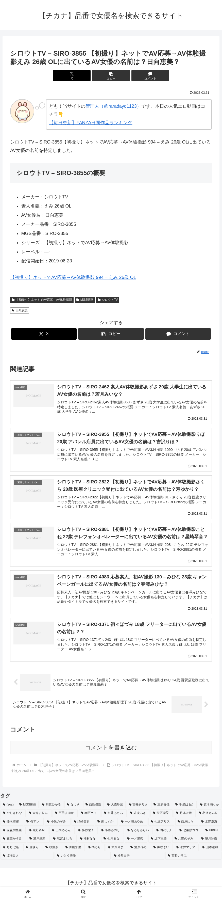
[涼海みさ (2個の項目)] (27, 858)
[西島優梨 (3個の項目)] (93, 807)
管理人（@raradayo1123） (113, 106)
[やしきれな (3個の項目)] (13, 815)
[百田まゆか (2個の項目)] (65, 815)
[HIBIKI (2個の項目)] (212, 832)
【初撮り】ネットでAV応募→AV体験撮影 (42, 300)
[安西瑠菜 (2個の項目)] (161, 815)
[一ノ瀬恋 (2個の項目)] (136, 841)
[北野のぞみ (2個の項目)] (185, 841)
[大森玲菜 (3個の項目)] (115, 807)
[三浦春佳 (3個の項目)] (161, 807)
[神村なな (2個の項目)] (89, 841)
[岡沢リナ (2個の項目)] (165, 832)
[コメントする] (145, 75)
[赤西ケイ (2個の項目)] (90, 815)
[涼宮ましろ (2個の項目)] (63, 841)
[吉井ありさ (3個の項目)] (138, 807)
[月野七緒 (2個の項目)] (11, 850)
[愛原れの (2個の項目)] (139, 850)
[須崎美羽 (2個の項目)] (83, 824)
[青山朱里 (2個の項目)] (74, 850)
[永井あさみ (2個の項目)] (114, 815)
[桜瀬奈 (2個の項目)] (52, 850)
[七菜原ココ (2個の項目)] (189, 832)
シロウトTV (108, 300)
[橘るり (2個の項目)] (95, 850)
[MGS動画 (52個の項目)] (28, 807)
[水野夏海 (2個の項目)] (210, 824)
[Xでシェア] (77, 75)
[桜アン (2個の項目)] (34, 824)
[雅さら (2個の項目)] (32, 850)
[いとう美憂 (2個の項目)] (83, 858)
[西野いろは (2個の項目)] (193, 858)
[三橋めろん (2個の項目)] (62, 832)
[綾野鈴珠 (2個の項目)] (38, 832)
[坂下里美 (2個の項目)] (159, 841)
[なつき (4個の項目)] (73, 807)
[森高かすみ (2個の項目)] (13, 841)
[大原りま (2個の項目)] (116, 850)
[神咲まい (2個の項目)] (162, 850)
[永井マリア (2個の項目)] (186, 850)
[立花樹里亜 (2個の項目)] (13, 832)
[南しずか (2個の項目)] (106, 824)
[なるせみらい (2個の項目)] (139, 832)
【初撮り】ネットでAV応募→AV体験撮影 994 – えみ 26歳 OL (73, 277)
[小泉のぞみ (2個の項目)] (57, 824)
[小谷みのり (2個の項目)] (111, 832)
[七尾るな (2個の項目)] (112, 841)
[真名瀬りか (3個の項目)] (209, 807)
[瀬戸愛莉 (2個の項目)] (38, 841)
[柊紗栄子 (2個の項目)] (87, 832)
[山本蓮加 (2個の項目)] (210, 850)
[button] (111, 75)
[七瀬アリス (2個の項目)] (161, 824)
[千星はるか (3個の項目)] (185, 807)
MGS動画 (84, 300)
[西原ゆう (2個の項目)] (186, 824)
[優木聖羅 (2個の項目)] (12, 824)
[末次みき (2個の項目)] (139, 815)
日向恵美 (20, 310)
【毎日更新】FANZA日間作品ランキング (90, 122)
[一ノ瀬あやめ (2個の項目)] (133, 824)
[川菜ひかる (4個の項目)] (51, 807)
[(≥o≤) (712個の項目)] (8, 807)
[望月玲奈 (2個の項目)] (210, 841)
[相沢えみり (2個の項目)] (209, 815)
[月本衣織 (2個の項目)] (185, 815)
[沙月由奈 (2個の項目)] (138, 858)
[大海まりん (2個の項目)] (39, 815)
